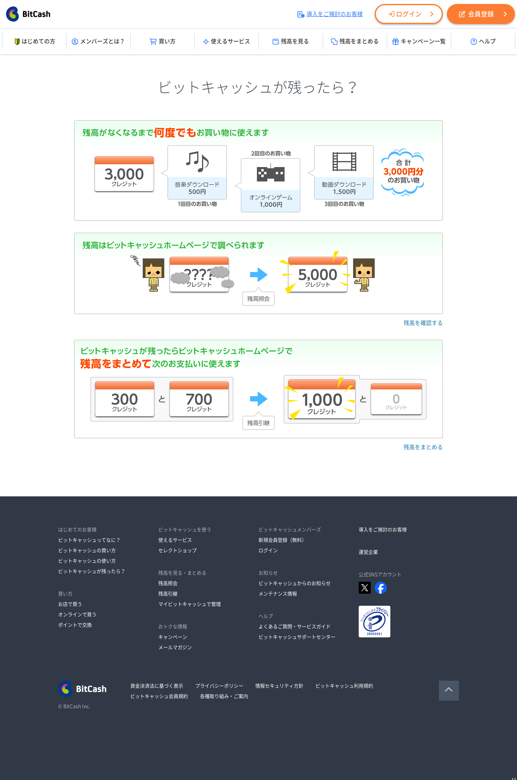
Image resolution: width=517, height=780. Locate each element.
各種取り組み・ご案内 (224, 696)
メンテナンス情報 (277, 593)
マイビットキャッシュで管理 (189, 604)
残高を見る (291, 41)
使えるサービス (226, 41)
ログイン (405, 14)
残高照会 (168, 583)
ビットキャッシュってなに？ (89, 540)
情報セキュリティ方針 (279, 685)
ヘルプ (483, 41)
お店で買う (70, 604)
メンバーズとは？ (98, 41)
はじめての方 (34, 42)
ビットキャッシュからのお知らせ (294, 583)
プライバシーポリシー (219, 685)
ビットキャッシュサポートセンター (296, 637)
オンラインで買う (77, 614)
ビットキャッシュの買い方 (87, 550)
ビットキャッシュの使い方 (87, 560)
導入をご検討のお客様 (330, 14)
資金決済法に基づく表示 (156, 685)
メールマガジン (175, 647)
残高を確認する (423, 323)
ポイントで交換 (75, 625)
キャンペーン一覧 (419, 41)
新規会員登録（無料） (282, 540)
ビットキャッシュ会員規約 (159, 696)
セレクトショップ (177, 550)
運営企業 (368, 552)
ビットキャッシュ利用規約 (344, 685)
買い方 (162, 41)
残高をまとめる (355, 41)
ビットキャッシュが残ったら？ (91, 571)
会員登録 (476, 14)
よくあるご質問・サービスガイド (294, 626)
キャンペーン (172, 637)
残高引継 (168, 593)
